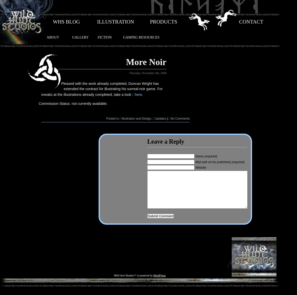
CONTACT (251, 22)
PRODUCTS (163, 22)
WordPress (159, 283)
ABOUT (53, 37)
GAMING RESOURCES (141, 37)
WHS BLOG (66, 22)
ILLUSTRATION (115, 22)
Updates (160, 118)
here (138, 95)
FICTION (105, 37)
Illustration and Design (136, 118)
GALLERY (80, 37)
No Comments (180, 118)
